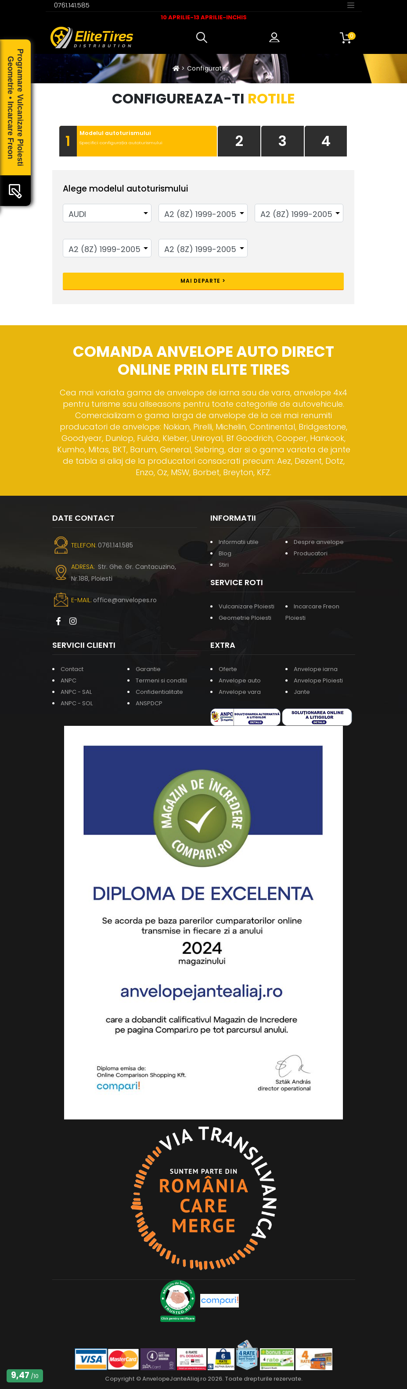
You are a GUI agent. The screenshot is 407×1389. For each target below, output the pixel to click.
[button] (203, 37)
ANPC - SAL (76, 692)
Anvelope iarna (316, 669)
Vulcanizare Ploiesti (246, 606)
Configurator (207, 68)
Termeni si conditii (161, 680)
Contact (72, 669)
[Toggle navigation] (350, 5)
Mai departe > (202, 280)
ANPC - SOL (77, 703)
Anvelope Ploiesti (318, 680)
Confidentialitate (159, 692)
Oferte (228, 669)
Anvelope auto (240, 680)
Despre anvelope (319, 542)
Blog (225, 553)
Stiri (224, 565)
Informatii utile (239, 542)
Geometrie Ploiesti (245, 618)
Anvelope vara (240, 692)
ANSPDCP (149, 703)
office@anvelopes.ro (125, 600)
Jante (302, 692)
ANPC (68, 680)
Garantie (148, 669)
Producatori (311, 553)
